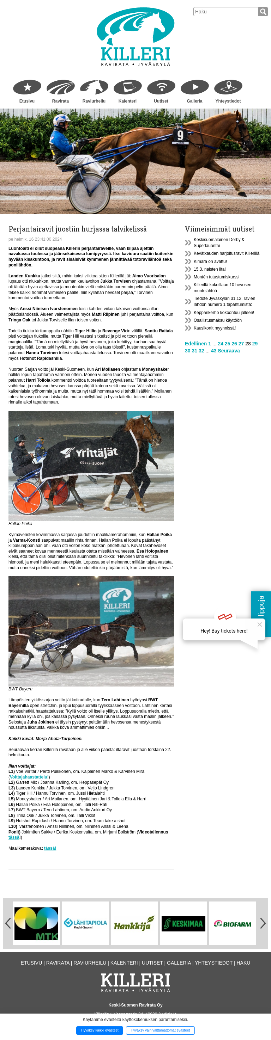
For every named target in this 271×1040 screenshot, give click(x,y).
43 (214, 350)
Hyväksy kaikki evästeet (100, 1030)
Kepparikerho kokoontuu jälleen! (224, 312)
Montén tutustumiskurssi (216, 277)
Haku (243, 963)
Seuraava (229, 350)
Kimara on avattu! (210, 261)
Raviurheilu (94, 101)
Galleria (194, 101)
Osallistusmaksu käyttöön (218, 320)
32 (201, 350)
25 (227, 343)
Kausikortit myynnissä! (215, 328)
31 (194, 350)
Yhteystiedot (228, 101)
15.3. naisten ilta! (210, 269)
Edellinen (196, 343)
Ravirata (60, 101)
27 (241, 343)
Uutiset (161, 101)
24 (220, 343)
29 (255, 343)
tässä (13, 837)
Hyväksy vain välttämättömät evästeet (160, 1030)
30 (188, 350)
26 (234, 343)
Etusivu (27, 101)
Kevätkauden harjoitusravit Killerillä (226, 253)
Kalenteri (128, 101)
